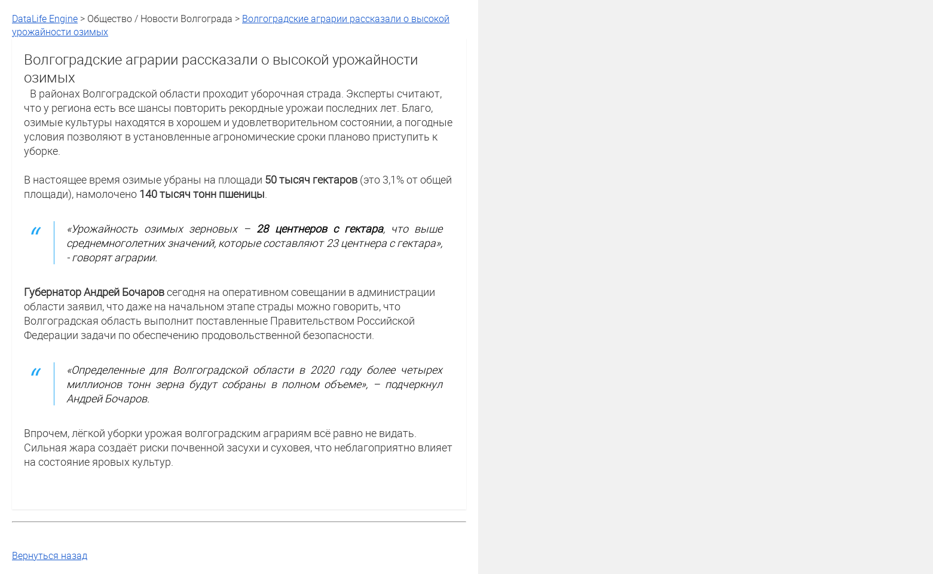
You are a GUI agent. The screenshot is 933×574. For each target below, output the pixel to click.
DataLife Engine (45, 18)
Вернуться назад (49, 555)
